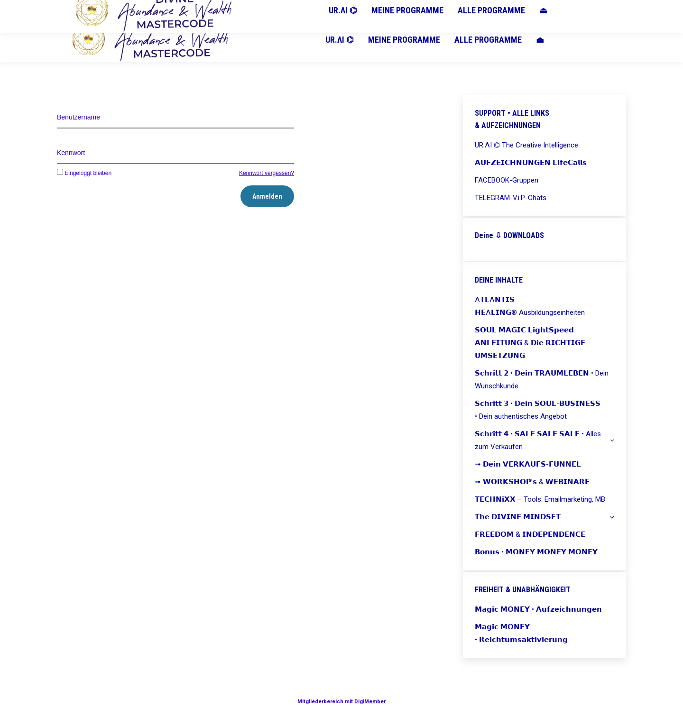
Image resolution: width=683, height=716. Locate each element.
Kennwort (71, 152)
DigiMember (370, 701)
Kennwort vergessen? (266, 173)
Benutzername (78, 117)
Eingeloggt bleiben (84, 173)
